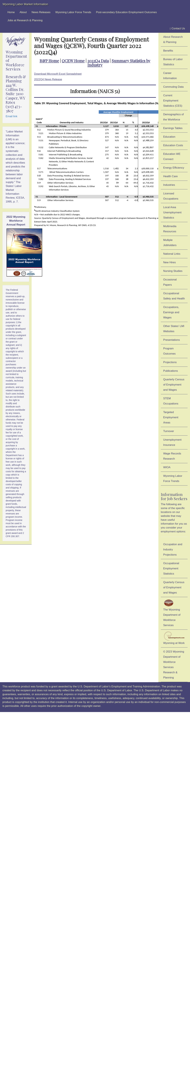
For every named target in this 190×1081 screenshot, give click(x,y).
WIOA (167, 467)
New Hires (169, 262)
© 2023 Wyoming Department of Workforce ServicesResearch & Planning (173, 664)
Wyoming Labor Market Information (25, 4)
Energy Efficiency (173, 167)
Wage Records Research (172, 456)
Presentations (171, 339)
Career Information (170, 75)
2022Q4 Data (98, 60)
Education (169, 136)
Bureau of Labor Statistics (173, 62)
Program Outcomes (169, 351)
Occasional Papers (170, 282)
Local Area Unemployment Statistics (172, 212)
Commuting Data (173, 86)
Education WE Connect (171, 156)
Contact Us (177, 28)
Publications (170, 370)
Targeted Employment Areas (170, 417)
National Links (171, 253)
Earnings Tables (173, 128)
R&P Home (49, 60)
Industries (169, 184)
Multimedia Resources (169, 229)
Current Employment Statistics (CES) (172, 100)
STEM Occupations (170, 401)
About (23, 12)
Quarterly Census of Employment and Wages (173, 384)
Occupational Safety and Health (174, 296)
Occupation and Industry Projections (172, 549)
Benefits (168, 50)
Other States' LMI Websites (173, 329)
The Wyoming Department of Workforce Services (171, 613)
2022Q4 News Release (48, 79)
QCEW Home (73, 60)
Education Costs (173, 145)
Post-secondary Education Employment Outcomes (126, 12)
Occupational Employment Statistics (171, 568)
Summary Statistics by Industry (118, 62)
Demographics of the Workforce (173, 117)
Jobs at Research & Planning (24, 20)
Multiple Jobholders (170, 242)
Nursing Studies (172, 271)
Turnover (168, 431)
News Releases (41, 12)
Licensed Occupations (170, 196)
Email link (11, 116)
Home (11, 12)
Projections (170, 362)
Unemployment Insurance (172, 442)
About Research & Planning (173, 39)
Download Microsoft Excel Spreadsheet (58, 73)
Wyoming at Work (174, 638)
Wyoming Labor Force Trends (73, 12)
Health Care (170, 176)
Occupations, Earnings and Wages (171, 312)
